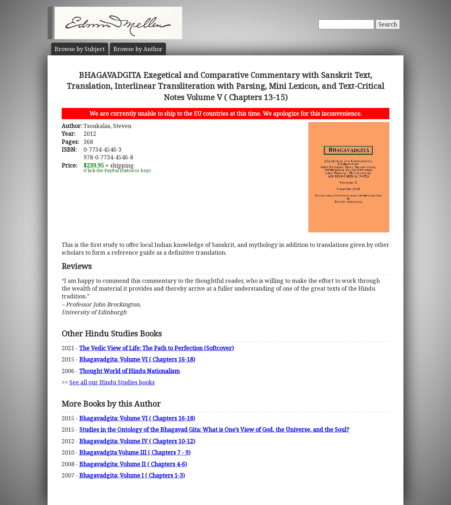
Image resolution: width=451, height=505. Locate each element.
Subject (80, 49)
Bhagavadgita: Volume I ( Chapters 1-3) (132, 475)
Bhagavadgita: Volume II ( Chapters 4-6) (133, 464)
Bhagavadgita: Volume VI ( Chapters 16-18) (137, 359)
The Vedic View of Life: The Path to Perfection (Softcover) (156, 348)
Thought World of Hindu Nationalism (129, 371)
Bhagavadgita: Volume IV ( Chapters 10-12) (137, 441)
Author (137, 49)
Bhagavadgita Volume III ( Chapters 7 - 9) (134, 452)
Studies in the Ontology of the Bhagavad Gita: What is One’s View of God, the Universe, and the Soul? (214, 429)
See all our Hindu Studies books (112, 382)
